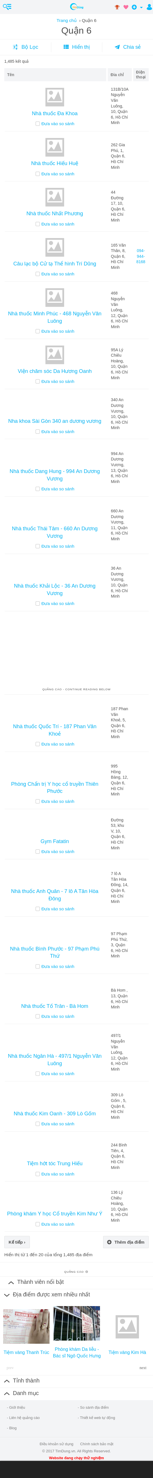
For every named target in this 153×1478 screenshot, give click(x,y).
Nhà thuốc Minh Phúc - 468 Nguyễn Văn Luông (54, 317)
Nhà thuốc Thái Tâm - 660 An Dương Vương (54, 532)
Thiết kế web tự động (97, 1418)
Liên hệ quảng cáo (24, 1418)
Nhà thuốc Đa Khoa (55, 113)
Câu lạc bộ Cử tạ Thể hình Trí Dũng (54, 264)
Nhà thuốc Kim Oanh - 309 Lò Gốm (55, 1113)
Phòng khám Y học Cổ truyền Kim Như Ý (54, 1214)
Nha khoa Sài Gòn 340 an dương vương (54, 421)
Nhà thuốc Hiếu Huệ (54, 163)
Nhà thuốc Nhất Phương (54, 213)
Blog (13, 1428)
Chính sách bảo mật (96, 1444)
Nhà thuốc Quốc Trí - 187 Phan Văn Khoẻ (55, 730)
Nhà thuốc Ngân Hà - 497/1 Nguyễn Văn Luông (54, 1059)
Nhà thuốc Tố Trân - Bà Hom (54, 1006)
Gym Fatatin (55, 841)
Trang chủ (66, 20)
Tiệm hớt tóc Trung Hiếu (55, 1163)
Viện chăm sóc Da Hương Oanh (55, 371)
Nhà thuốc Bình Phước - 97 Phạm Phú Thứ (54, 952)
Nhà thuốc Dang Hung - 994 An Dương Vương (55, 474)
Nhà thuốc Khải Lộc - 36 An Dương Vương (55, 589)
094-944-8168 (140, 256)
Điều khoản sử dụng (56, 1444)
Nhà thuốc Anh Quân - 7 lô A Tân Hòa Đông (55, 894)
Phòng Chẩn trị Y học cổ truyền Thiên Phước (55, 787)
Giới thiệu (17, 1407)
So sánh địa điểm (94, 1407)
